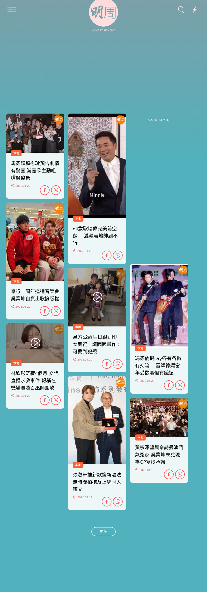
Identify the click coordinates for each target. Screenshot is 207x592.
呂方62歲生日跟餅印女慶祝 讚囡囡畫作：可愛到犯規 (97, 344)
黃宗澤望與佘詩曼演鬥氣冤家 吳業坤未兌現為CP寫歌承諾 (159, 455)
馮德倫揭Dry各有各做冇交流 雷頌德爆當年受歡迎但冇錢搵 (158, 365)
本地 (16, 281)
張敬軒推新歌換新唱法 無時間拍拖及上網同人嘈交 (97, 482)
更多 (103, 531)
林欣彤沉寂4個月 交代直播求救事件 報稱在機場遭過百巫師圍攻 (35, 380)
